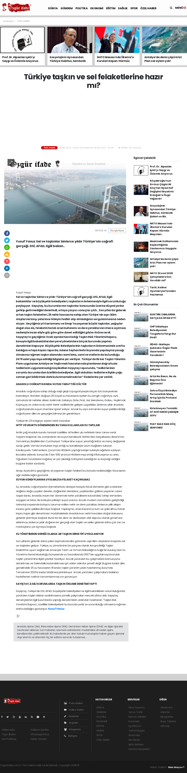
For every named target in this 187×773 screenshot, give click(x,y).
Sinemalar (134, 735)
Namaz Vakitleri (137, 716)
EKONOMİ (96, 8)
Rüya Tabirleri (168, 721)
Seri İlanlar (134, 740)
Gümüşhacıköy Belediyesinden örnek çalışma (164, 365)
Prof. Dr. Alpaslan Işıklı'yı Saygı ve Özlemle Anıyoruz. (161, 170)
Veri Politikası (9, 739)
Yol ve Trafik (135, 712)
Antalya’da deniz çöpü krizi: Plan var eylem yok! (164, 262)
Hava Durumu (136, 707)
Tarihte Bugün (136, 730)
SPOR (134, 8)
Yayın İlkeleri (9, 734)
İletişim (70, 736)
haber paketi (104, 765)
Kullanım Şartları (40, 729)
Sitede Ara (166, 707)
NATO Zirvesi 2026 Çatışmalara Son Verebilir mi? (161, 277)
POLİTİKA (81, 8)
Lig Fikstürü (134, 726)
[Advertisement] (95, 118)
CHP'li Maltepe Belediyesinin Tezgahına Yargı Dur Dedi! (163, 332)
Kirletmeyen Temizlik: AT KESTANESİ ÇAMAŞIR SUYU (164, 412)
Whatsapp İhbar (40, 734)
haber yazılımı (88, 765)
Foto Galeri (73, 703)
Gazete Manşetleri (139, 749)
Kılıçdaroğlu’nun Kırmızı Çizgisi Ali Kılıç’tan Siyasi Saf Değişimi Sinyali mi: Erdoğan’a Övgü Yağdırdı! (162, 189)
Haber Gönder (39, 739)
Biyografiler (166, 716)
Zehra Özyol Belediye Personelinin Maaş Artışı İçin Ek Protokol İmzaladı (163, 396)
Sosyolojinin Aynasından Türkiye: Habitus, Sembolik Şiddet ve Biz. (163, 211)
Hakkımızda (8, 729)
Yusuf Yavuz (56, 609)
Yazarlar (71, 716)
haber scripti (119, 765)
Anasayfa (8, 21)
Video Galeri (74, 709)
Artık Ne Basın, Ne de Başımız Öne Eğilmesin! (163, 380)
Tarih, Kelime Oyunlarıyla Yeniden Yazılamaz (163, 291)
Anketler (165, 712)
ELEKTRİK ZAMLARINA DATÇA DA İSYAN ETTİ (163, 316)
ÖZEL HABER (148, 8)
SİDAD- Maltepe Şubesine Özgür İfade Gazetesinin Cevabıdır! (163, 350)
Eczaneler (134, 721)
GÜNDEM (67, 8)
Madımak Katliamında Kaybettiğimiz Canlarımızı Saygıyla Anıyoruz (164, 247)
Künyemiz (72, 729)
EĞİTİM (110, 8)
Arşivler (71, 722)
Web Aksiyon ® (176, 767)
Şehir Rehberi (136, 744)
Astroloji (164, 726)
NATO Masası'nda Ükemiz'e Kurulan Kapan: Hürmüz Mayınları (161, 229)
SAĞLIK (123, 8)
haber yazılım (135, 765)
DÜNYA (53, 8)
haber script (7, 769)
